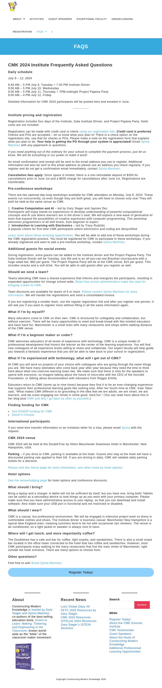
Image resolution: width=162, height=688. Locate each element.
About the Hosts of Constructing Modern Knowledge (123, 641)
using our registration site (97, 131)
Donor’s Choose (23, 414)
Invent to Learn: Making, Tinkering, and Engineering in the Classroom (31, 627)
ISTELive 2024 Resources (79, 620)
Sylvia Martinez (109, 168)
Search (114, 599)
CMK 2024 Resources (76, 617)
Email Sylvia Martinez (47, 563)
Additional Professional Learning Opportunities (125, 649)
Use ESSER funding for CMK (32, 411)
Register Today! (81, 572)
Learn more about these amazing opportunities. (40, 235)
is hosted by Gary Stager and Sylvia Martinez (28, 613)
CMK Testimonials (121, 630)
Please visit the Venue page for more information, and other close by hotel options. (65, 467)
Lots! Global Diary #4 (75, 606)
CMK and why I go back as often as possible (57, 398)
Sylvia (126, 427)
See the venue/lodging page (27, 480)
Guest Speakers (120, 633)
